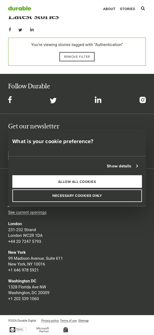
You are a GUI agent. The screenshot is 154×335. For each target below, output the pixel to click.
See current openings (27, 212)
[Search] (143, 9)
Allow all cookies (77, 181)
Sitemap (83, 320)
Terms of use (68, 320)
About (109, 9)
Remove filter (77, 56)
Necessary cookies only (77, 195)
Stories (127, 9)
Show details (119, 166)
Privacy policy (50, 320)
